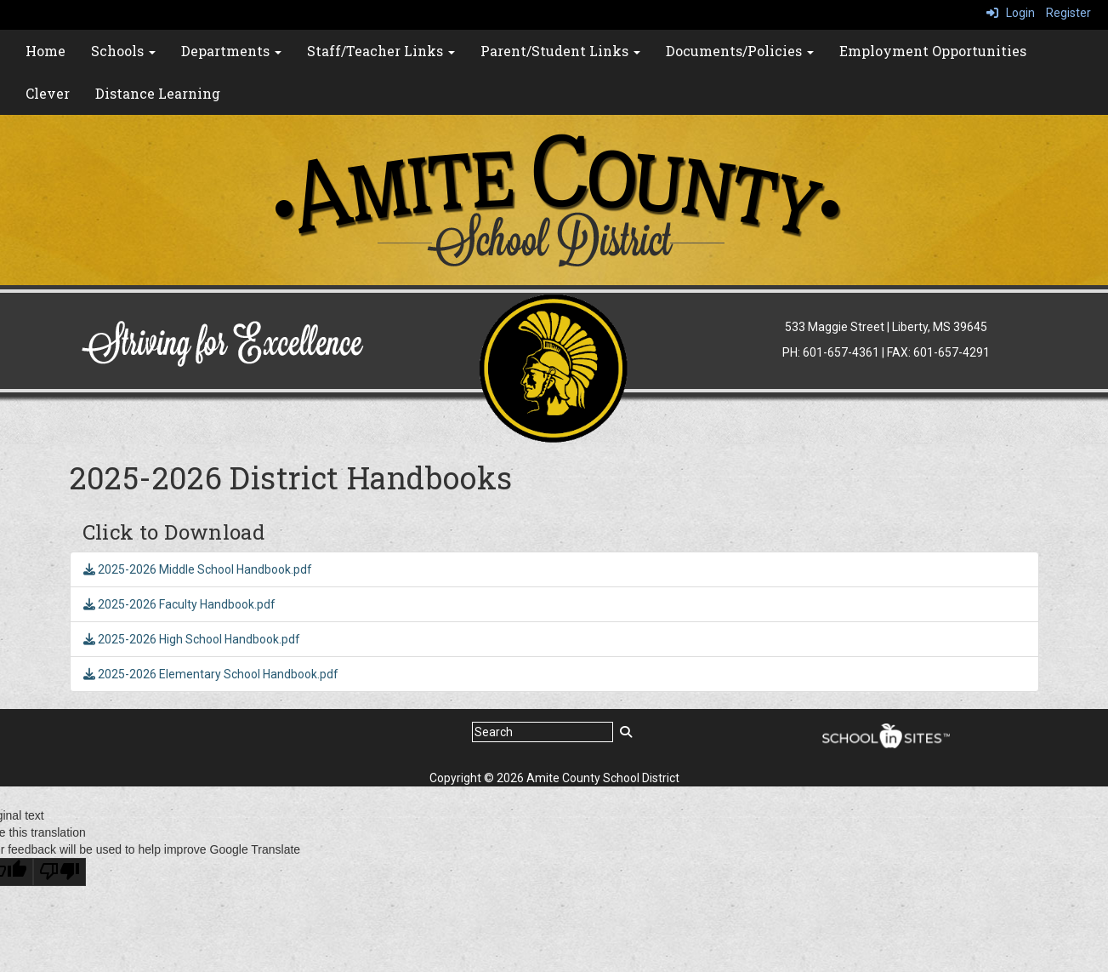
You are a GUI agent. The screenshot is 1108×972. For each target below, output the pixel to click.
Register (1068, 13)
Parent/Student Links (560, 51)
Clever (48, 93)
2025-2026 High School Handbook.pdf (191, 639)
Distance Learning (157, 93)
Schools (123, 51)
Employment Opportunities (932, 51)
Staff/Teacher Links (381, 51)
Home (45, 51)
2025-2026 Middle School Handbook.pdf (197, 569)
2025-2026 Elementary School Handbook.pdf (210, 674)
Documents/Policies (740, 51)
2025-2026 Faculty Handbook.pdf (179, 604)
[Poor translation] (59, 872)
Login (1010, 13)
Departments (231, 51)
